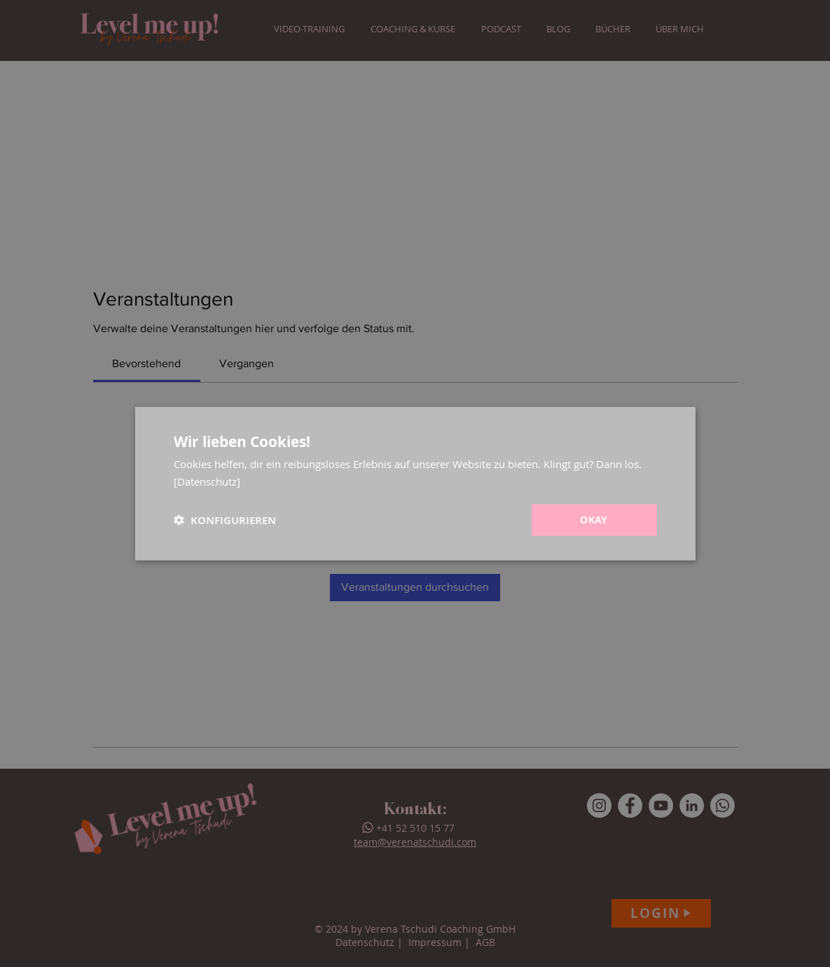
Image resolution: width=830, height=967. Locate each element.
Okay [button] (594, 519)
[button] (225, 519)
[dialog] (415, 483)
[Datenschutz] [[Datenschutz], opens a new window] (207, 481)
